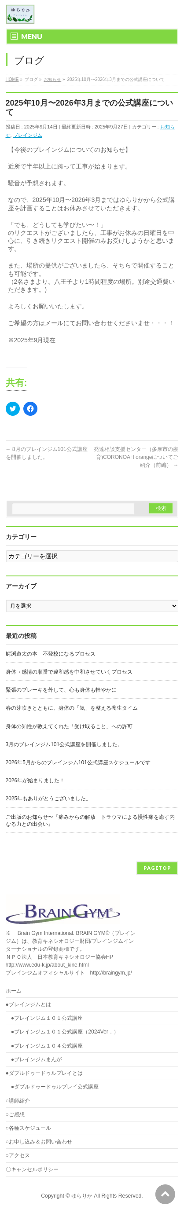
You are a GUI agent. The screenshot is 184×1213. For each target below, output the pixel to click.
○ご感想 (15, 1114)
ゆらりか (81, 1196)
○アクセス (18, 1155)
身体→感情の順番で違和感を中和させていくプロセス (69, 672)
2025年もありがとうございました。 (49, 798)
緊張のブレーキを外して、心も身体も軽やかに (61, 690)
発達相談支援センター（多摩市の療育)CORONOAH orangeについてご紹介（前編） (136, 457)
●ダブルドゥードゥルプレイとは (44, 1073)
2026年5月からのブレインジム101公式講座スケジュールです (78, 762)
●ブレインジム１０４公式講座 (47, 1046)
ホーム (14, 991)
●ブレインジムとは (28, 1004)
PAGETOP (157, 868)
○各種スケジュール (28, 1128)
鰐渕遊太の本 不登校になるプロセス (51, 654)
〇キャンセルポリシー (32, 1169)
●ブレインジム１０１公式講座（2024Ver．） (65, 1032)
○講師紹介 (18, 1101)
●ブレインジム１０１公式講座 (47, 1018)
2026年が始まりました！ (35, 780)
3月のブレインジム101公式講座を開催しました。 (64, 744)
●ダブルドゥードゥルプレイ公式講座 (55, 1087)
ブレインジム (27, 135)
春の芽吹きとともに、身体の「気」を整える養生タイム (72, 708)
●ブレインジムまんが (36, 1059)
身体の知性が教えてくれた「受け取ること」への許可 (69, 726)
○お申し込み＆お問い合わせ (39, 1142)
